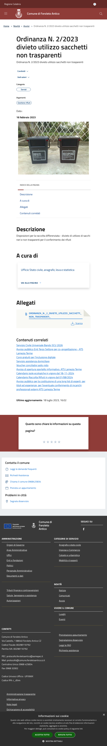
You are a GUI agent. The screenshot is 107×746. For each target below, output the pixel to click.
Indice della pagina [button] (29, 184)
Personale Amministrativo (19, 570)
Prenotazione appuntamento (73, 635)
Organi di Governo (15, 545)
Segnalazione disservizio (71, 640)
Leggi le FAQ (65, 645)
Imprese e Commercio (69, 550)
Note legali (12, 704)
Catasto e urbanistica (69, 555)
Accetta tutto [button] (42, 735)
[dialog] (53, 729)
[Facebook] (84, 529)
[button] (53, 741)
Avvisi (26, 26)
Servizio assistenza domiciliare (32, 361)
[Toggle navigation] (5, 13)
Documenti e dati (15, 576)
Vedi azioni (23, 77)
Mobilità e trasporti (68, 560)
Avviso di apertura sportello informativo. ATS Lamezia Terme (49, 369)
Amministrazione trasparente (21, 694)
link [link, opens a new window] (81, 729)
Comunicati (64, 595)
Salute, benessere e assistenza (22, 595)
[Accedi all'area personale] (95, 4)
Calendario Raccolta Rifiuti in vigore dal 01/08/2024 (44, 377)
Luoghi (62, 614)
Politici (10, 565)
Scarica (76, 323)
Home (6, 26)
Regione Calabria (12, 4)
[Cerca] (101, 13)
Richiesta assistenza (69, 650)
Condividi (23, 71)
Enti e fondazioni (15, 560)
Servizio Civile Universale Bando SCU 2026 (39, 345)
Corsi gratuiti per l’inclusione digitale (36, 357)
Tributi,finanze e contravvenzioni (23, 590)
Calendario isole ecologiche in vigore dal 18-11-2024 (45, 373)
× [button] (104, 715)
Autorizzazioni (14, 600)
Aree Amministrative (17, 550)
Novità (16, 26)
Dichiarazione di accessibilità (21, 709)
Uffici (9, 555)
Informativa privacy (16, 699)
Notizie (62, 590)
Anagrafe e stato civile (70, 545)
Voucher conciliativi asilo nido (32, 365)
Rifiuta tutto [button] (65, 735)
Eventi (62, 619)
